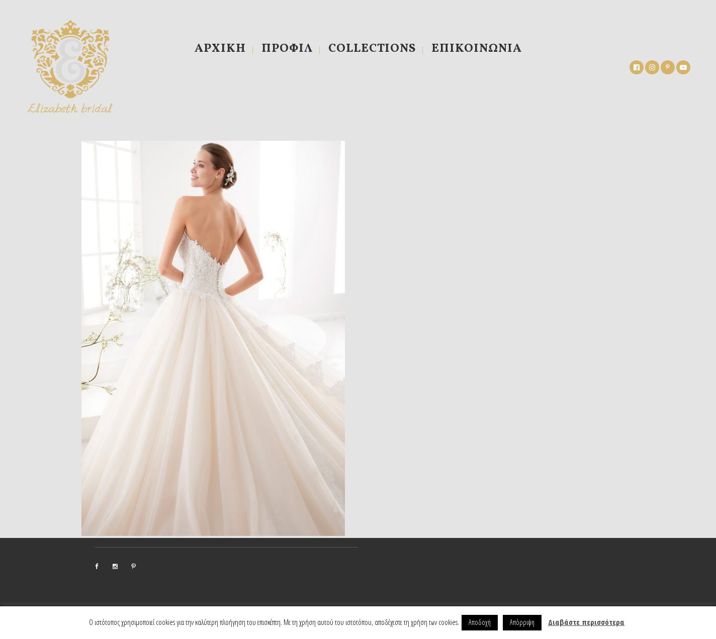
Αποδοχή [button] (480, 622)
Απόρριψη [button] (522, 622)
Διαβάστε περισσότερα (586, 622)
